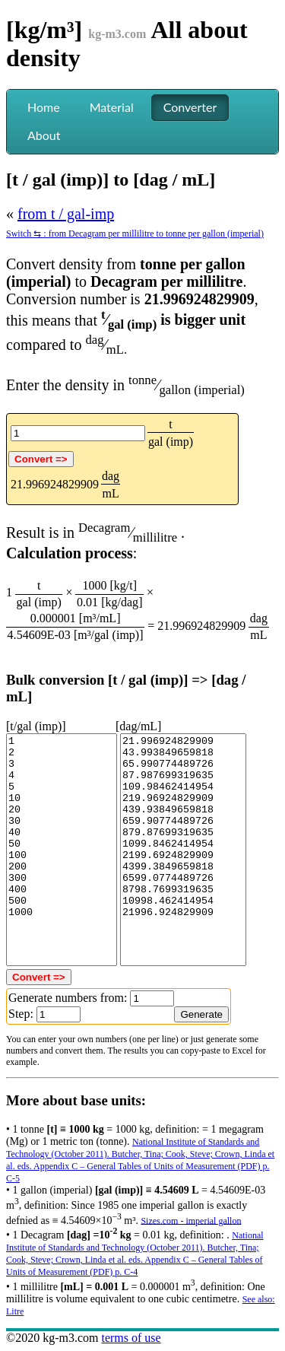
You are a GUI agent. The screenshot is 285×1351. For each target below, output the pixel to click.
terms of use (130, 1337)
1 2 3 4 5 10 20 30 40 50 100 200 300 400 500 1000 (61, 849)
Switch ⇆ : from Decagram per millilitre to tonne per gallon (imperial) (135, 233)
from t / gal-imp (65, 213)
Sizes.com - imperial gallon (191, 1220)
